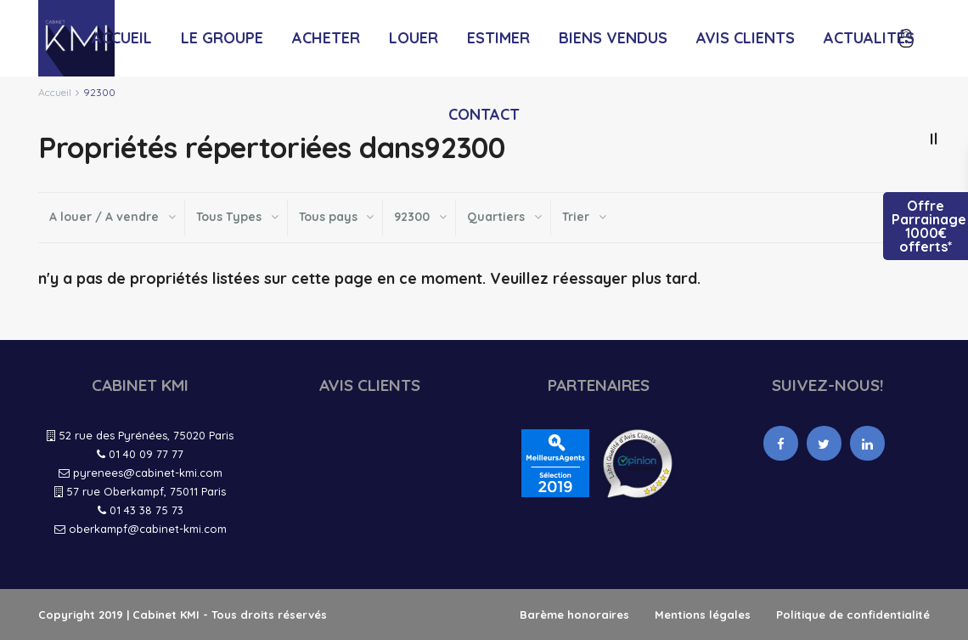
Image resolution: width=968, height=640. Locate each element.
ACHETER (326, 38)
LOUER (413, 38)
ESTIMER (498, 38)
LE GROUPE (222, 38)
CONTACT (484, 114)
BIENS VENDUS (613, 38)
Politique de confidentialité (853, 614)
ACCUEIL (122, 38)
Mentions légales (703, 614)
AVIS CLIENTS (745, 38)
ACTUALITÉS (869, 38)
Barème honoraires (574, 614)
